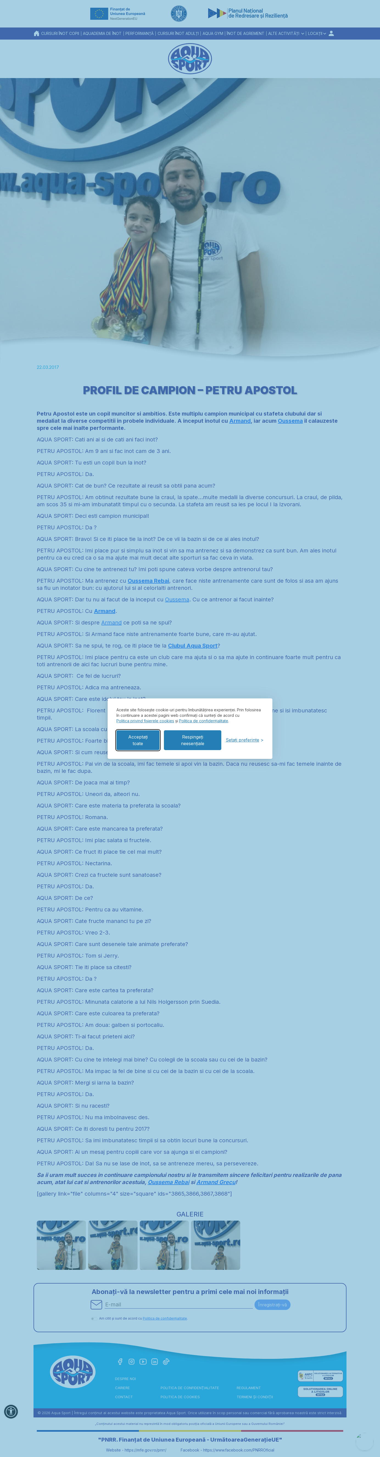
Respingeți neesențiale (192, 740)
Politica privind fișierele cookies (145, 720)
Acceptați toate (138, 740)
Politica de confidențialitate (203, 720)
